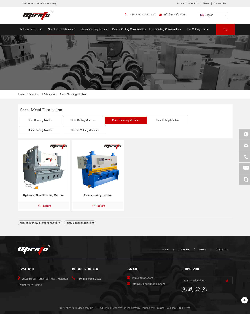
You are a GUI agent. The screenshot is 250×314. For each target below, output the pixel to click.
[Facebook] (184, 289)
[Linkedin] (190, 289)
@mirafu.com (145, 277)
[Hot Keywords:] (225, 29)
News (206, 3)
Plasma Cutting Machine (84, 130)
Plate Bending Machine (41, 120)
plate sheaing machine (80, 222)
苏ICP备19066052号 (178, 308)
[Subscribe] (227, 280)
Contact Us (220, 3)
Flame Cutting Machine (41, 130)
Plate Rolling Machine (83, 120)
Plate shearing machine (98, 195)
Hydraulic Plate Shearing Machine (43, 195)
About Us (193, 3)
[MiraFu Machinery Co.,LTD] (34, 250)
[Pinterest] (204, 289)
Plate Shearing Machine (125, 120)
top (244, 300)
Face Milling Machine (168, 120)
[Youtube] (197, 289)
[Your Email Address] (200, 280)
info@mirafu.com (175, 14)
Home (180, 3)
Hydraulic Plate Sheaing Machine (40, 222)
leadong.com (148, 308)
